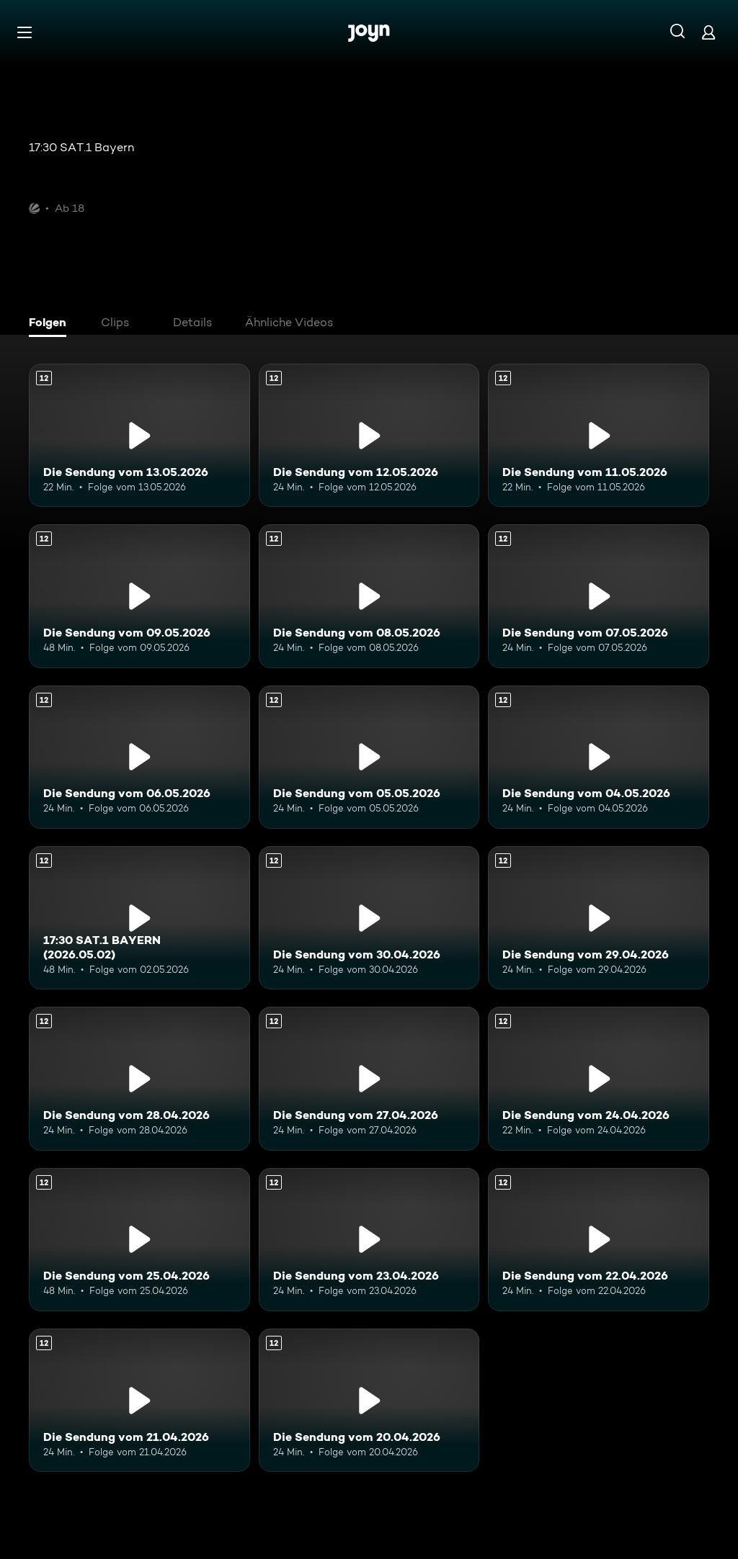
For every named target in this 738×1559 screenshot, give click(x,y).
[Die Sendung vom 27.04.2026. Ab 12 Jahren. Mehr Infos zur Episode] (369, 1078)
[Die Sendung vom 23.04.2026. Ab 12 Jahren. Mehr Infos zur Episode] (369, 1239)
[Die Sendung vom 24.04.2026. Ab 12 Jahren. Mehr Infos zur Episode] (598, 1078)
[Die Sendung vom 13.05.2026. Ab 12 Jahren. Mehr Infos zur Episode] (139, 435)
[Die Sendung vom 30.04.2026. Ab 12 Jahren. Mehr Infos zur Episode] (369, 917)
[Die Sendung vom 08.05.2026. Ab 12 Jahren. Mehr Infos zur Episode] (369, 596)
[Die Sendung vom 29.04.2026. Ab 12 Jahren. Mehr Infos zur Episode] (598, 917)
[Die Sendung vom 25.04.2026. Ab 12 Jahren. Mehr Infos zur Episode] (139, 1239)
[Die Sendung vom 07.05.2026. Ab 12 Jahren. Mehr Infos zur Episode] (598, 596)
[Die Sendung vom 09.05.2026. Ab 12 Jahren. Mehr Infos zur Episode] (139, 596)
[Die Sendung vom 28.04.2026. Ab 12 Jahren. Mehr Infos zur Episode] (139, 1078)
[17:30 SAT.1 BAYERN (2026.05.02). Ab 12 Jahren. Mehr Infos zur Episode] (139, 917)
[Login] (708, 32)
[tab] (51, 324)
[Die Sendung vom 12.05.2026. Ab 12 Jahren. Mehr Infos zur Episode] (369, 435)
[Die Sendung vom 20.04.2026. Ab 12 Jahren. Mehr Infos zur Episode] (369, 1400)
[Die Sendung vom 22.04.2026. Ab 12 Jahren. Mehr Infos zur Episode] (598, 1239)
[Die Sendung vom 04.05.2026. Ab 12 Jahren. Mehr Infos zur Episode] (598, 757)
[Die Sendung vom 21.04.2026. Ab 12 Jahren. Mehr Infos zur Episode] (139, 1400)
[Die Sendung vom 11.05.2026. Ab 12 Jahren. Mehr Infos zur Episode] (598, 435)
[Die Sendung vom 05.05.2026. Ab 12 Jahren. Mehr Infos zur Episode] (369, 757)
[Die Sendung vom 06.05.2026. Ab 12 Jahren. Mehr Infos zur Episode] (139, 757)
